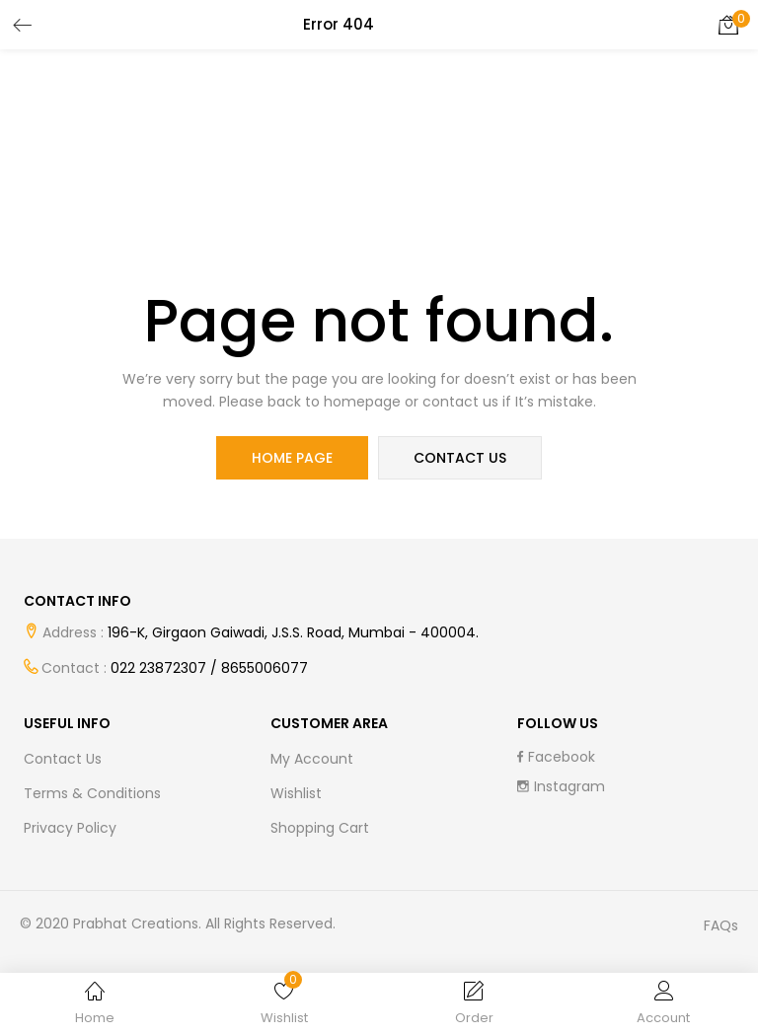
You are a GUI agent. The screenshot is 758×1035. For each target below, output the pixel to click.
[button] (728, 24)
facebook (556, 757)
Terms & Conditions (92, 793)
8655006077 (264, 668)
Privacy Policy (70, 828)
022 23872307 (158, 668)
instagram (561, 786)
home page (292, 458)
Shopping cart (319, 828)
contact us (460, 458)
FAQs (721, 925)
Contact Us (63, 759)
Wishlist (296, 793)
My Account (311, 759)
